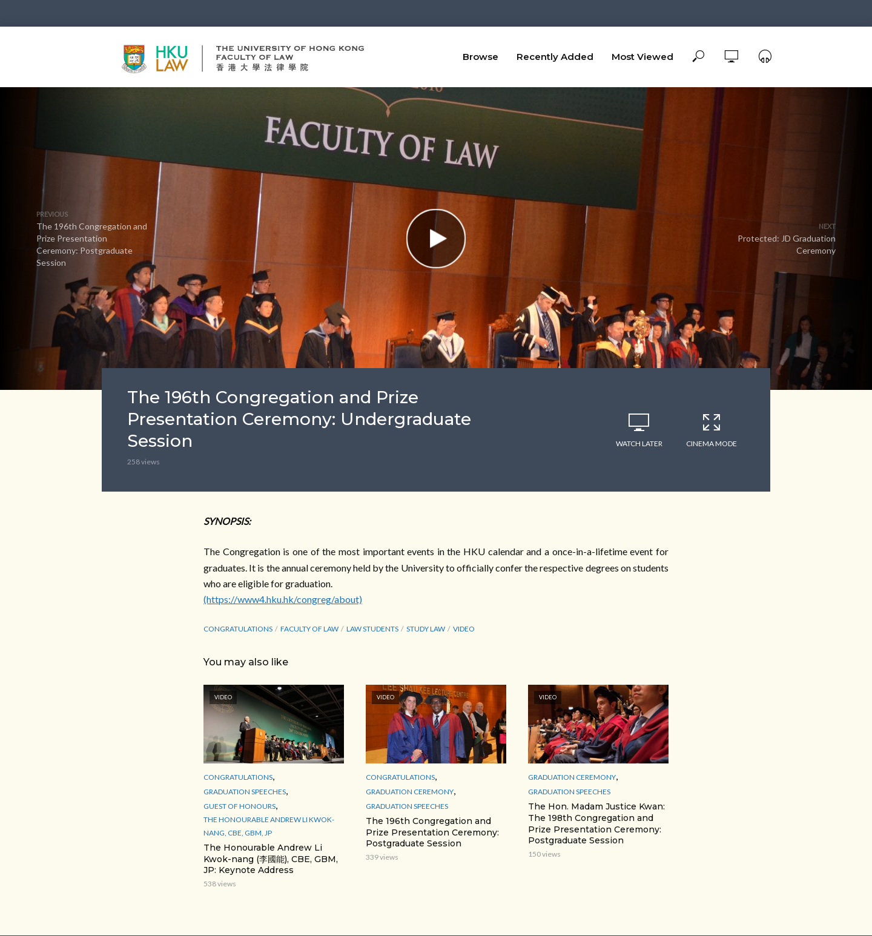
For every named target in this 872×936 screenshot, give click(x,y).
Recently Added (555, 56)
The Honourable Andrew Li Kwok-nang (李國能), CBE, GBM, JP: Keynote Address (270, 859)
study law (425, 628)
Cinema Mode (711, 430)
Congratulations (237, 628)
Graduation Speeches (244, 791)
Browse (480, 56)
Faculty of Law (309, 628)
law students (372, 628)
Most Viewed (642, 56)
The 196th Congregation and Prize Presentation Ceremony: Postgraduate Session (432, 832)
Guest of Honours (239, 806)
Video (464, 628)
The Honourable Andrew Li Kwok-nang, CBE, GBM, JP (268, 826)
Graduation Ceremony (410, 791)
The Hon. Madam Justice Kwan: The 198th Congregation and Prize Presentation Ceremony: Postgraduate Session (596, 823)
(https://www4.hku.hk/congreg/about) (282, 599)
